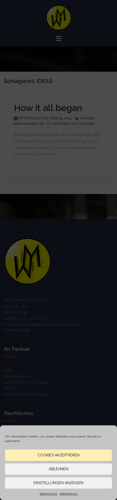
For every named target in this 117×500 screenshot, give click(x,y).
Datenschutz (48, 493)
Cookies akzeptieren (58, 455)
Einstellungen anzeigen (58, 483)
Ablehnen (58, 469)
